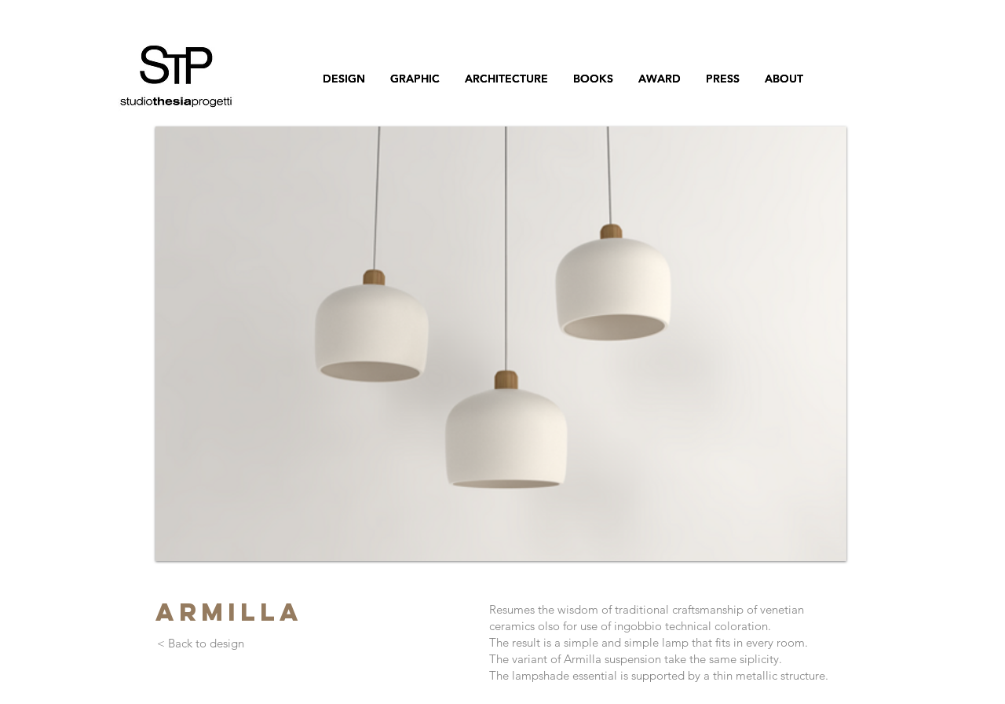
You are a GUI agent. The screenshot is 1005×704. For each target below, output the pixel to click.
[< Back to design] (200, 643)
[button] (500, 343)
